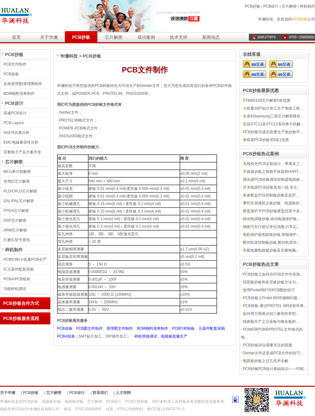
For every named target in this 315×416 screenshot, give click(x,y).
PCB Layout (13, 123)
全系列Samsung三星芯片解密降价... (273, 116)
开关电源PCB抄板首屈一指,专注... (271, 187)
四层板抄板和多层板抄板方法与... (271, 282)
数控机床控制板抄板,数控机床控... (271, 242)
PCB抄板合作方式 (21, 303)
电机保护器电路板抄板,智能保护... (271, 234)
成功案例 (146, 37)
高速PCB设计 (14, 113)
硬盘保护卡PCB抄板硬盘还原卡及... (273, 211)
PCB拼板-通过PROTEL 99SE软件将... (275, 306)
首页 (16, 37)
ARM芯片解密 (15, 230)
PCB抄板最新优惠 (261, 90)
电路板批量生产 (174, 336)
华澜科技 (69, 56)
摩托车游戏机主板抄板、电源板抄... (273, 203)
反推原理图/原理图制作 (22, 84)
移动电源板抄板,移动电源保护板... (271, 219)
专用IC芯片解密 (16, 181)
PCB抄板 (252, 6)
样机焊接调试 (146, 336)
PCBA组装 (66, 336)
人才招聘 (123, 392)
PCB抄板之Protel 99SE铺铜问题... (272, 298)
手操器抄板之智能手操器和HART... (272, 171)
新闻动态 (211, 37)
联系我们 (100, 392)
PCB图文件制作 (89, 328)
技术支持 (178, 37)
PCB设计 (271, 6)
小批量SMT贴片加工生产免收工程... (273, 108)
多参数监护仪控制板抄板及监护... (271, 195)
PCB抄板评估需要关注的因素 (267, 345)
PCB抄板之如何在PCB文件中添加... (273, 274)
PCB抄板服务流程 (21, 318)
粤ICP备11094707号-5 (166, 409)
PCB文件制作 (14, 64)
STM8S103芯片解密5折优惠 (266, 100)
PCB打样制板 (183, 328)
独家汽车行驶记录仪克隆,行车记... (271, 227)
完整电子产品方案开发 (22, 152)
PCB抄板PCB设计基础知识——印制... (275, 369)
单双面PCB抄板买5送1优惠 (266, 140)
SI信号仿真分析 (16, 132)
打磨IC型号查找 (16, 240)
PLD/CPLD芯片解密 (20, 191)
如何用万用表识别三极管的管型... (271, 313)
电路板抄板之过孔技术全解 (265, 361)
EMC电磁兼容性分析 (20, 142)
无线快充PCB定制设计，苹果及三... (273, 164)
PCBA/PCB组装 (16, 279)
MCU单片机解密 (17, 171)
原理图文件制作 (119, 328)
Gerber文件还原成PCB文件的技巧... (273, 353)
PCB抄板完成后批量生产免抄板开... (273, 132)
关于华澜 (49, 37)
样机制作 (307, 6)
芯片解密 (289, 6)
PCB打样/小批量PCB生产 (25, 259)
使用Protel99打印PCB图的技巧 (269, 290)
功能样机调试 (14, 289)
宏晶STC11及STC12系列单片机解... (273, 124)
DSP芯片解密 (14, 220)
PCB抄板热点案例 (261, 153)
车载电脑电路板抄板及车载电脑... (271, 250)
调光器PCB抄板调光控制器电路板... (273, 179)
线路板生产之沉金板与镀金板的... (271, 321)
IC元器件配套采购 (18, 269)
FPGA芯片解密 (16, 210)
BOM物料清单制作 (19, 93)
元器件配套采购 (211, 328)
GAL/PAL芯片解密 (18, 201)
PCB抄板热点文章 (261, 264)
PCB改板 (11, 74)
